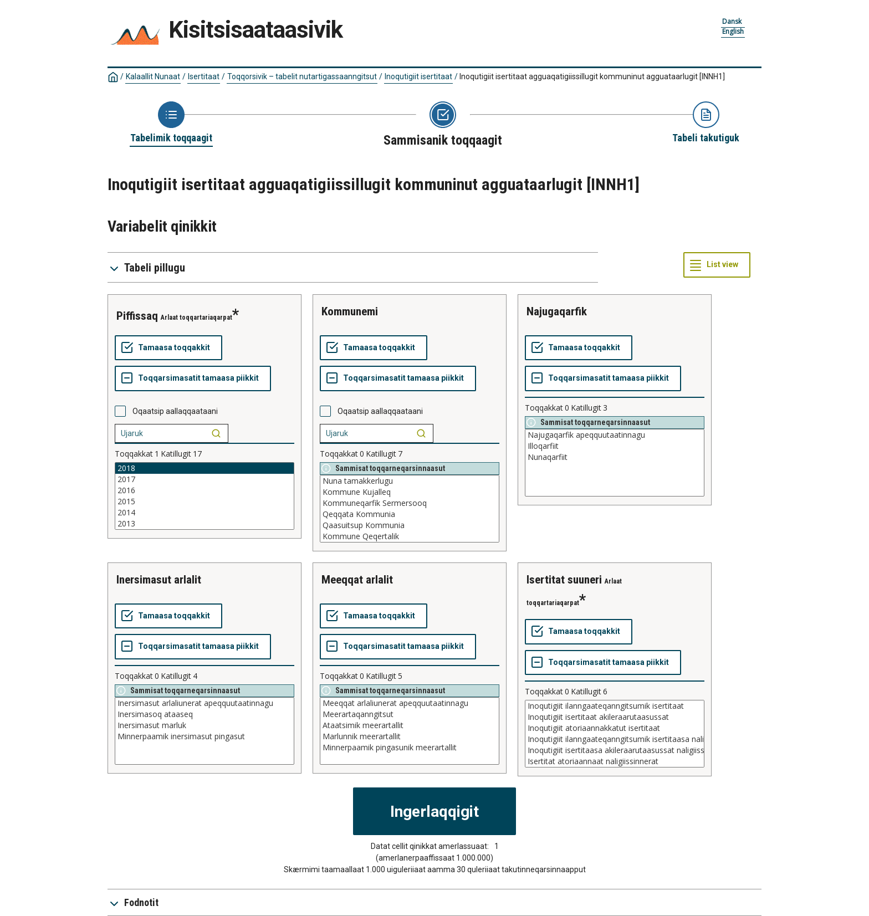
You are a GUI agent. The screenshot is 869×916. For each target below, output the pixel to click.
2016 (204, 490)
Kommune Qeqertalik (409, 536)
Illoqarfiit (614, 446)
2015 (204, 501)
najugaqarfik (556, 311)
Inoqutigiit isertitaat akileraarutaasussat (614, 717)
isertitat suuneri (564, 579)
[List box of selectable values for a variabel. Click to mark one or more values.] (204, 496)
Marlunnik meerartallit (409, 736)
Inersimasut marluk (204, 725)
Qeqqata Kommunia (409, 514)
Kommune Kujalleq (409, 492)
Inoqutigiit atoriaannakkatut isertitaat (614, 728)
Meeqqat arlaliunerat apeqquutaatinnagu (409, 703)
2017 (204, 479)
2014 (204, 512)
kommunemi (349, 311)
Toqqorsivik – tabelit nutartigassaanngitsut (302, 76)
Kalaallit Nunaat (153, 76)
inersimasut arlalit (158, 579)
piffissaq (137, 316)
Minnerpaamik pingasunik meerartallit (409, 747)
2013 (204, 523)
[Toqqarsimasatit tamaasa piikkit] (193, 378)
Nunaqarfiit (614, 457)
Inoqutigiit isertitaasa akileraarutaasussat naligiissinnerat (614, 750)
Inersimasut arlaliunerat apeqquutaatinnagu (204, 703)
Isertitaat (203, 76)
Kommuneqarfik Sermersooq (409, 503)
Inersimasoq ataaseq (204, 714)
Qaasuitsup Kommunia (409, 525)
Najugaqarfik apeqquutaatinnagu (614, 435)
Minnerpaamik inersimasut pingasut (204, 736)
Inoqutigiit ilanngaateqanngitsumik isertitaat (614, 706)
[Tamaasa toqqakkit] (168, 348)
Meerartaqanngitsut (409, 714)
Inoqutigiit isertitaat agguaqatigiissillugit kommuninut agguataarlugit (592, 76)
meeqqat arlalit (357, 579)
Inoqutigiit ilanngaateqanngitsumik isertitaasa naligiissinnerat (614, 739)
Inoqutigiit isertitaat (418, 76)
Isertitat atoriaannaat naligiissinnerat (614, 761)
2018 (204, 468)
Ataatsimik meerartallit (409, 725)
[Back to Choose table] (171, 123)
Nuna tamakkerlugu (409, 481)
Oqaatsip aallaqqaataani (175, 411)
